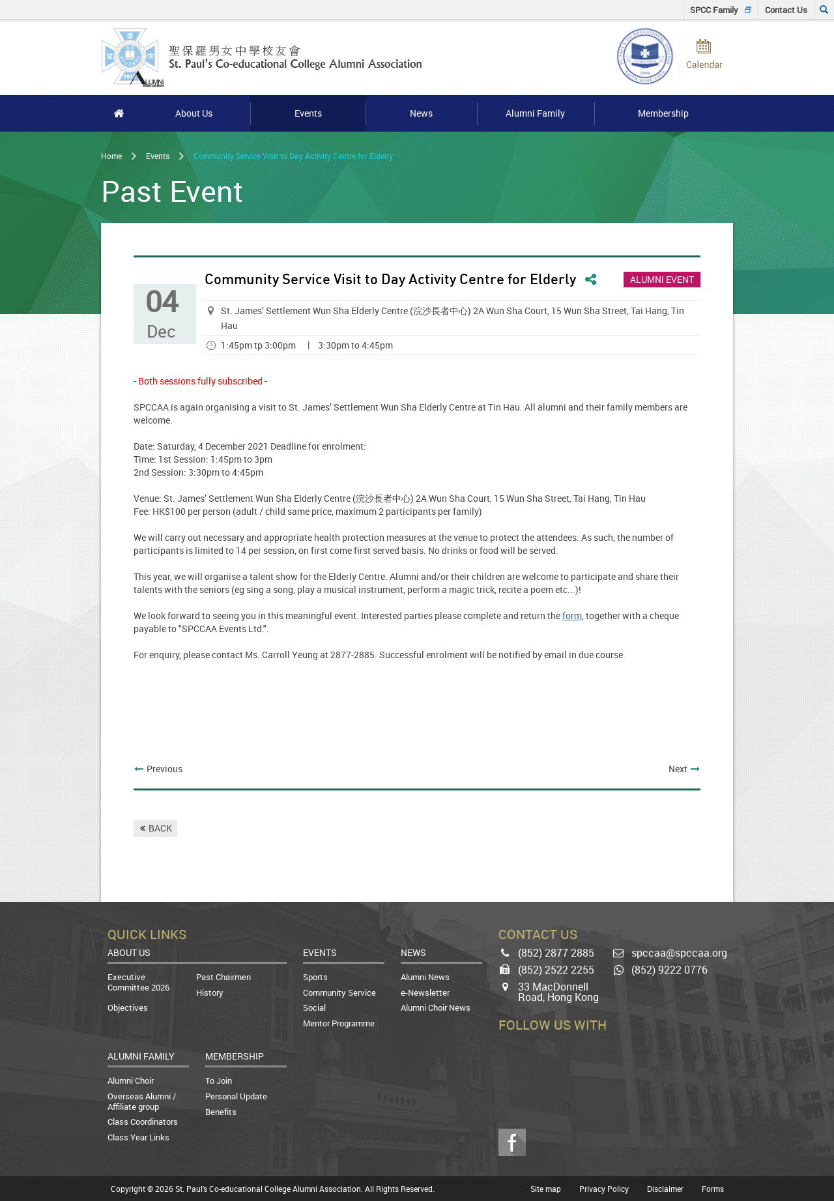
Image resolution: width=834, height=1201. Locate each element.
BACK (160, 828)
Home (111, 156)
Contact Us (786, 10)
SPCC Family (714, 10)
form (572, 615)
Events (157, 156)
